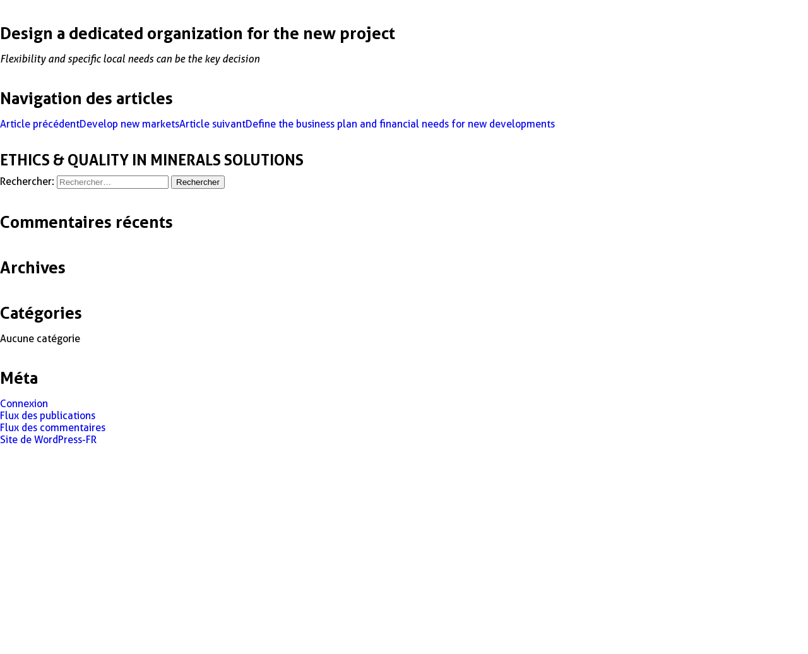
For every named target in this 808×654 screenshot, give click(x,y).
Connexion (24, 404)
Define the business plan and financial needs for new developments (367, 124)
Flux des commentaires (52, 428)
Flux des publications (47, 416)
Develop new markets (89, 124)
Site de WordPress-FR (48, 440)
